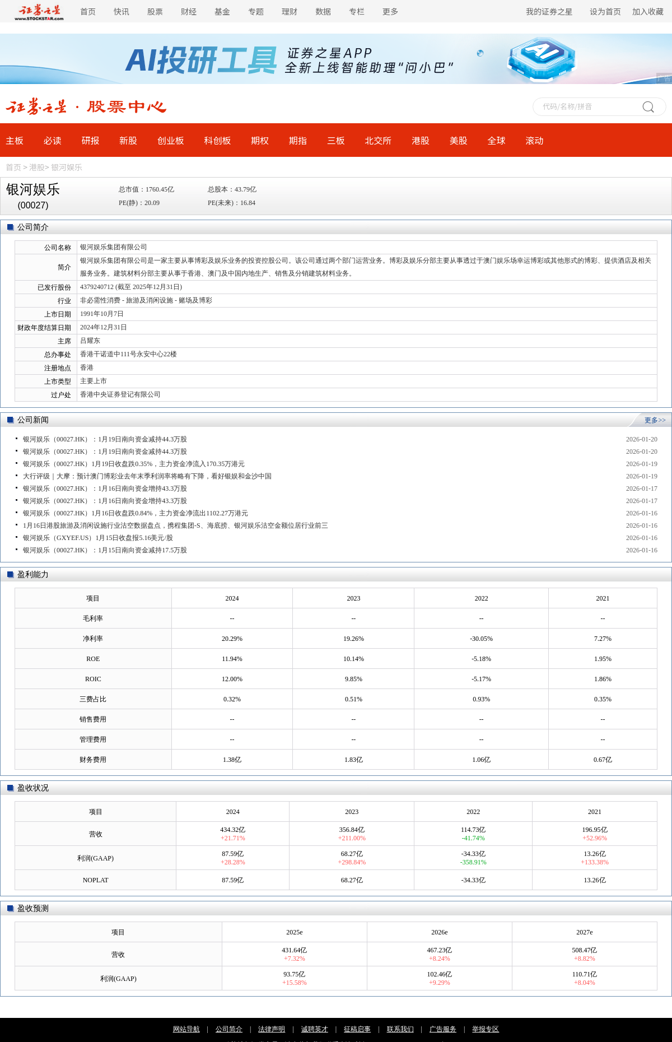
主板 (15, 140)
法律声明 (271, 1029)
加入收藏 (648, 11)
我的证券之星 (549, 11)
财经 (189, 11)
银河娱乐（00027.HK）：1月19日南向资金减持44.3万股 (105, 439)
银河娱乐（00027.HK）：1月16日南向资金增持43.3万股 (105, 488)
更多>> (655, 420)
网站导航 (186, 1029)
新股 (128, 140)
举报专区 (485, 1029)
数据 (323, 11)
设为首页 (605, 11)
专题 (256, 11)
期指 (298, 140)
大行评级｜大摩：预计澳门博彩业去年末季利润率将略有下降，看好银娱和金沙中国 (147, 476)
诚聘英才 (314, 1029)
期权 (260, 140)
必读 (53, 140)
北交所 (378, 140)
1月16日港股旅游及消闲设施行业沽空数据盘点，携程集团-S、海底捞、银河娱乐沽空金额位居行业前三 (175, 525)
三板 (336, 140)
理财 (289, 11)
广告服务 (443, 1029)
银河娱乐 (66, 167)
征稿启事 (357, 1029)
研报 (90, 140)
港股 (421, 140)
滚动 (534, 140)
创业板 (170, 140)
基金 (222, 11)
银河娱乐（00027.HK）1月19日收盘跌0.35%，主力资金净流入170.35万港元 (134, 464)
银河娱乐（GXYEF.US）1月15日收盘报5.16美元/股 (98, 538)
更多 (390, 11)
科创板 (217, 140)
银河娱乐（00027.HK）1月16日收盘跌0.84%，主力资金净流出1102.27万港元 (135, 513)
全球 (496, 140)
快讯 (121, 11)
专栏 (357, 11)
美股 (459, 140)
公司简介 (229, 1029)
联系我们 (400, 1029)
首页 (88, 11)
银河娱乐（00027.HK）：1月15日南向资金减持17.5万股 (105, 550)
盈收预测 (33, 908)
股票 (155, 11)
